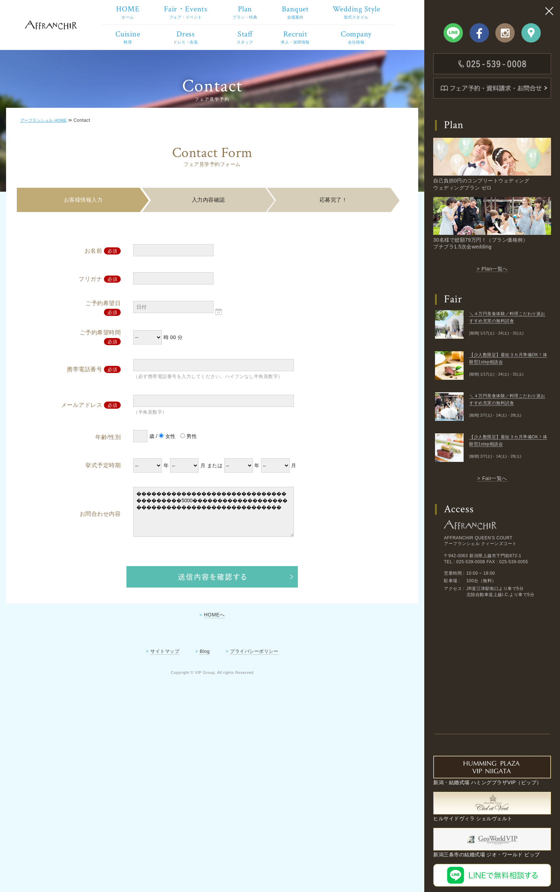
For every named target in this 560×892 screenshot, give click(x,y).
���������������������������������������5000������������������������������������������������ (214, 540)
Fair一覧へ (494, 478)
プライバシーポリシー (254, 679)
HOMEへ (214, 642)
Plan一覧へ (494, 269)
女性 (171, 464)
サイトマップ (164, 679)
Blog (205, 679)
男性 (192, 464)
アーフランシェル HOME (48, 148)
